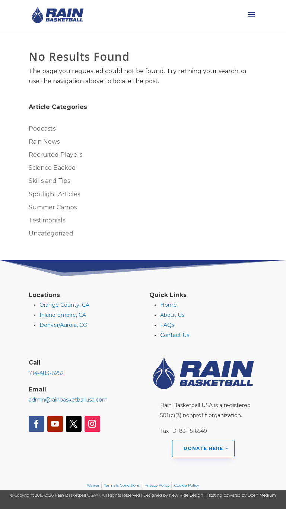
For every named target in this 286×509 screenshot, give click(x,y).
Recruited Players (55, 154)
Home (168, 305)
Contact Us (174, 335)
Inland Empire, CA (62, 315)
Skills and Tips (49, 180)
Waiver (93, 485)
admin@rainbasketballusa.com (68, 399)
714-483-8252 (46, 373)
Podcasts (42, 128)
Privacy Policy (156, 485)
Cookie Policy (186, 485)
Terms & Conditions (122, 485)
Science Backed (52, 167)
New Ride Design (186, 495)
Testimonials (47, 220)
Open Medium (262, 495)
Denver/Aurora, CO (63, 325)
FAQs (167, 325)
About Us (172, 315)
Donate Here (203, 448)
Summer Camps (53, 207)
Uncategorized (51, 233)
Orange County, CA (64, 305)
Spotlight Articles (54, 194)
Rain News (44, 141)
